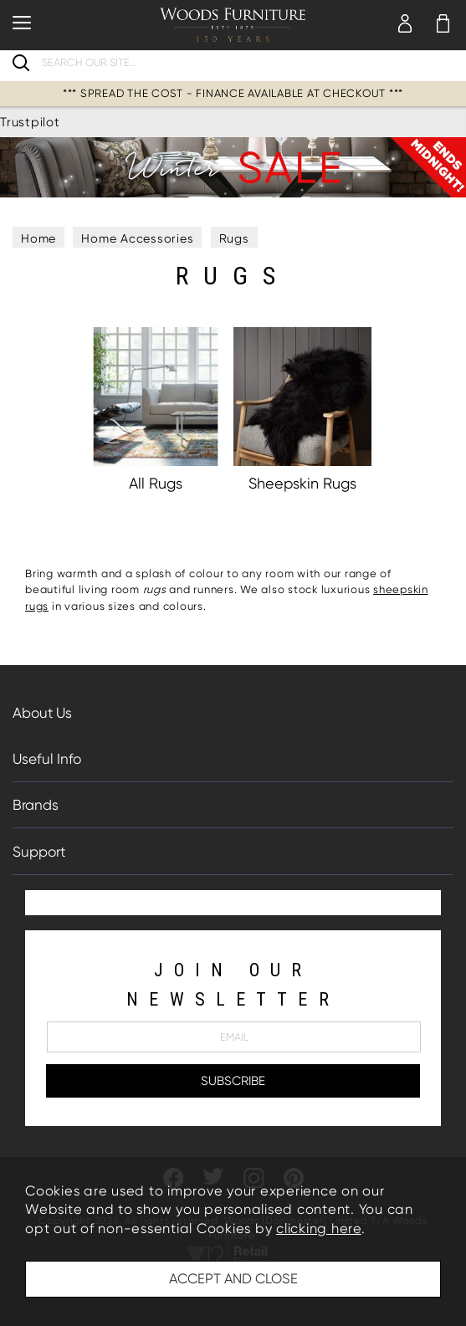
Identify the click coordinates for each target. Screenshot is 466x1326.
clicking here (318, 1228)
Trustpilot (30, 122)
